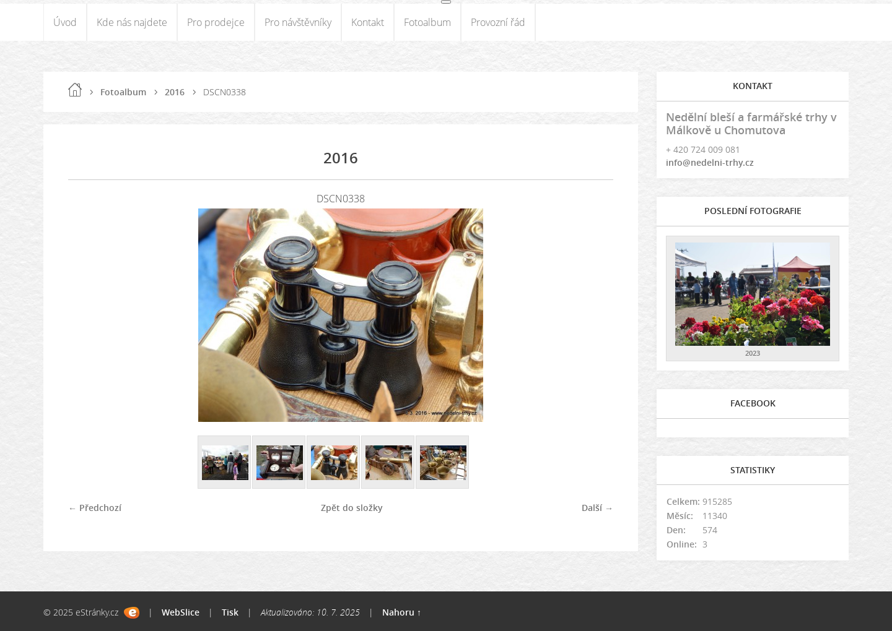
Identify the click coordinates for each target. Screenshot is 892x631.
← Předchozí (94, 507)
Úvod (65, 22)
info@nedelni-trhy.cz (710, 162)
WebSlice (180, 612)
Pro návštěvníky (298, 22)
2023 (752, 353)
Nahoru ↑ (401, 612)
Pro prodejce (216, 22)
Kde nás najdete (132, 22)
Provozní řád (498, 22)
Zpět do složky (352, 507)
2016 (175, 92)
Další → (597, 507)
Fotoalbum (427, 22)
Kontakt (367, 22)
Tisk (230, 612)
